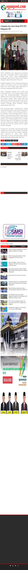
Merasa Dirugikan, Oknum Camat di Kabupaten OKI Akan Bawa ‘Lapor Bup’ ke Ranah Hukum (17, 264)
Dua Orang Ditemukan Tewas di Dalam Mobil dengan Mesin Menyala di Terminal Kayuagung (17, 270)
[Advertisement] (14, 209)
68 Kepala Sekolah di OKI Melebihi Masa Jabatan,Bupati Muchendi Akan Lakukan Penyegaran (17, 283)
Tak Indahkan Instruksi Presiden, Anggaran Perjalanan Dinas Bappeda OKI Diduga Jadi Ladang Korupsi (17, 296)
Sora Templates (11, 568)
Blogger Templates (20, 568)
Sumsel (15, 140)
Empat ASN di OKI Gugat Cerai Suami (17, 275)
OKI (12, 140)
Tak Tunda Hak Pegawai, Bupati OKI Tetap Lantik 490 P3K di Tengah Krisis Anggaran (17, 303)
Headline (7, 140)
